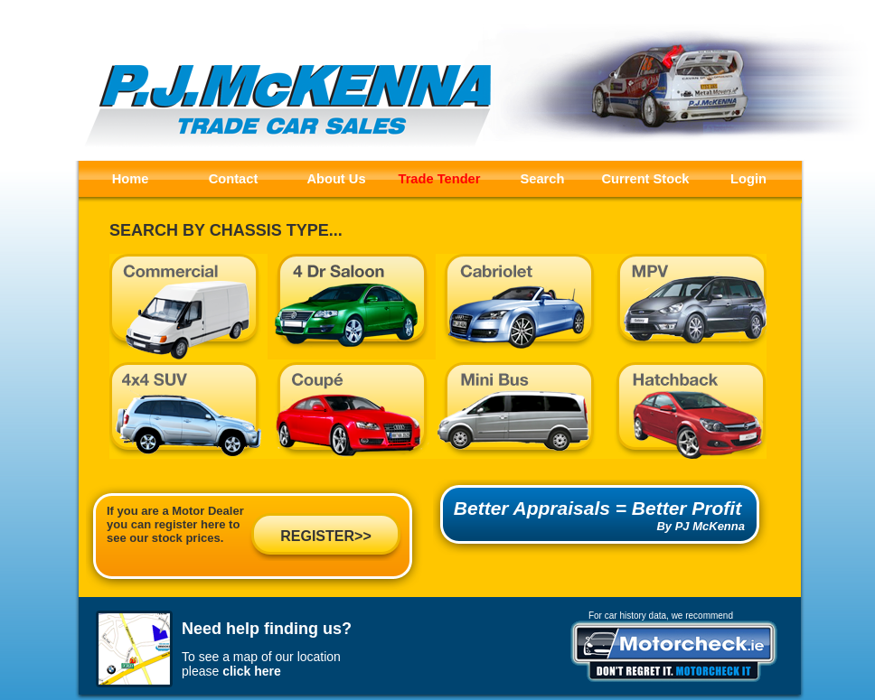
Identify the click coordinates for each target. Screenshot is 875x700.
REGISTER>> (325, 536)
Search (543, 179)
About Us (335, 179)
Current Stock (646, 179)
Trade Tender (440, 179)
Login (748, 179)
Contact (234, 179)
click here (251, 671)
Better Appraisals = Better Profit (597, 508)
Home (130, 179)
